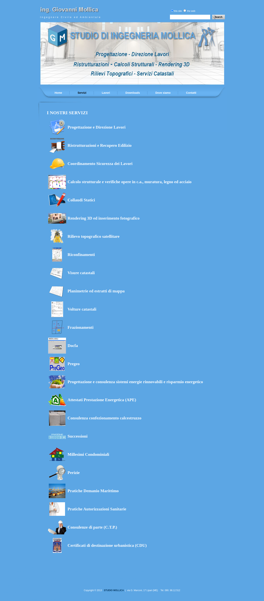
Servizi (82, 92)
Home (58, 92)
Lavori (106, 92)
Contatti (191, 92)
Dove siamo (163, 92)
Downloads (132, 92)
